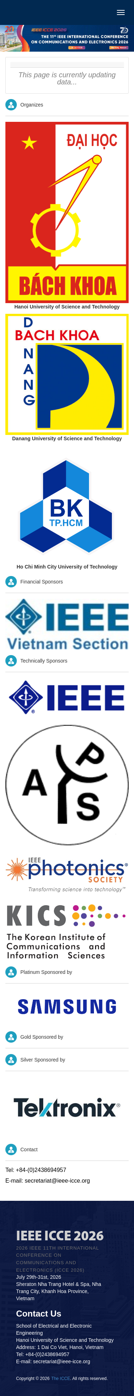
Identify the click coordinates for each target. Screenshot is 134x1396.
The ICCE (60, 1378)
